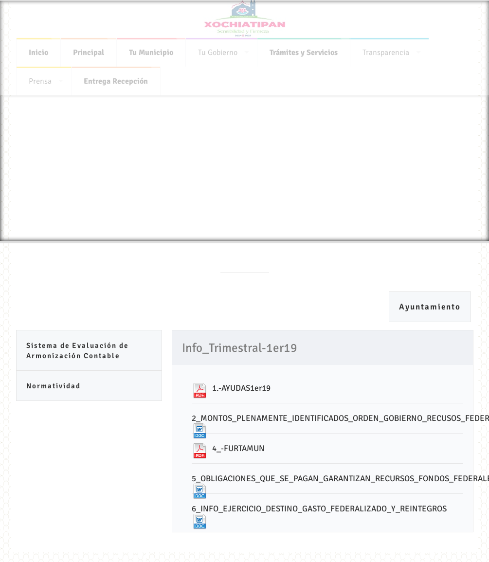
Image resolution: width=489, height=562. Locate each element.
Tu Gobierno (217, 50)
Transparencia (385, 50)
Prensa (40, 79)
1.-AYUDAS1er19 (241, 388)
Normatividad (53, 385)
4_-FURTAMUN (238, 448)
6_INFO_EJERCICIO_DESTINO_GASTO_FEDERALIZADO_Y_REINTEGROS (319, 509)
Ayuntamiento (430, 307)
